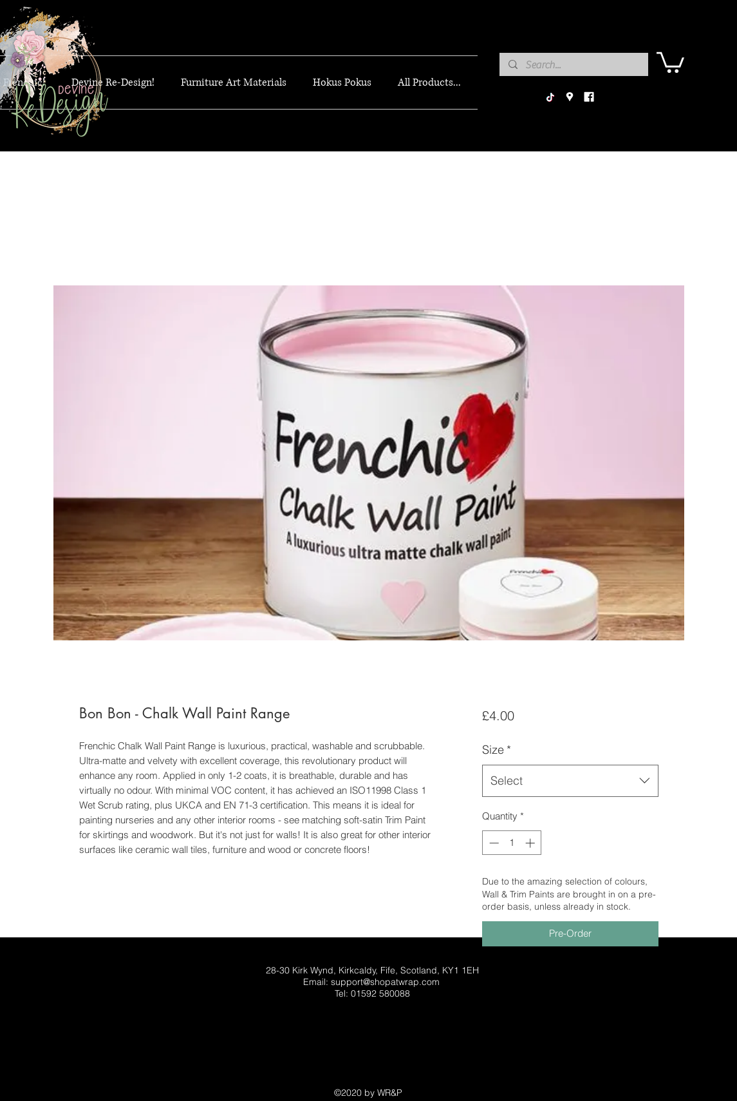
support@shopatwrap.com (385, 982)
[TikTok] (550, 97)
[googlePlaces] (569, 97)
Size (496, 749)
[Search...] (573, 65)
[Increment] (531, 843)
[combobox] (570, 781)
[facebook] (589, 97)
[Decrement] (492, 843)
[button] (670, 61)
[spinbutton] (512, 843)
